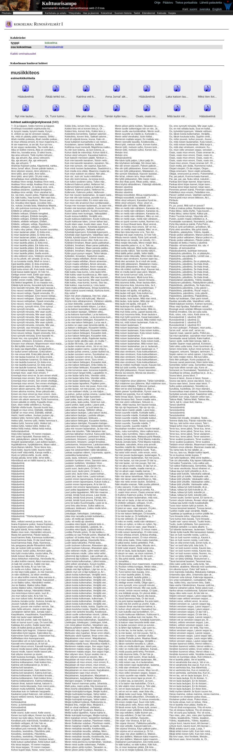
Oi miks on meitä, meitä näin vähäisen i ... (137, 521)
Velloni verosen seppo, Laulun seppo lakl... (191, 641)
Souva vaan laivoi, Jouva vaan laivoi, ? (189, 383)
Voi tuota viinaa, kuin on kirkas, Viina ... (189, 702)
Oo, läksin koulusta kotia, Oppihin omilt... (190, 136)
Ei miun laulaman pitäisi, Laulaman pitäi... (33, 237)
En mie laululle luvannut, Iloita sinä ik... (31, 367)
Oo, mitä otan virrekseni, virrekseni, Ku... (190, 147)
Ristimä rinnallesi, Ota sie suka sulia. (188, 311)
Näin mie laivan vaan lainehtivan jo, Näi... (136, 479)
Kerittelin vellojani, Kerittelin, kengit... (30, 726)
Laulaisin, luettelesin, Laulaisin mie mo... (86, 465)
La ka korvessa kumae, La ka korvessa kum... (89, 317)
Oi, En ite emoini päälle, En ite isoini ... (135, 556)
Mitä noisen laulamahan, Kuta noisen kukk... (138, 338)
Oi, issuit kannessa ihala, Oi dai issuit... (135, 598)
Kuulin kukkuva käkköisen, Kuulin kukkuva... (88, 218)
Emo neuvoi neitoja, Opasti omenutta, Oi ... (33, 293)
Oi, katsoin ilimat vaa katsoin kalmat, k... (136, 606)
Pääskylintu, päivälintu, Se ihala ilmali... (189, 266)
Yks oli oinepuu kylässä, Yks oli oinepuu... (191, 710)
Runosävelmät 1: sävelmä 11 (184, 319)
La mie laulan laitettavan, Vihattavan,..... (86, 380)
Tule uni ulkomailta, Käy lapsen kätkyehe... (191, 460)
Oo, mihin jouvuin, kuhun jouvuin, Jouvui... (191, 139)
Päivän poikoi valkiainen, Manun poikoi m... (191, 234)
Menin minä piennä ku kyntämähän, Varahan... (89, 741)
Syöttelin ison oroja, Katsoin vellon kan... (190, 396)
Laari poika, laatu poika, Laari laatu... (84, 399)
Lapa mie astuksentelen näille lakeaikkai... (87, 449)
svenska (204, 9)
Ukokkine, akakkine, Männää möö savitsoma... (193, 566)
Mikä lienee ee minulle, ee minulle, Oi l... (136, 240)
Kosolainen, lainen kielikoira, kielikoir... (85, 144)
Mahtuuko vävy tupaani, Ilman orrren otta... (87, 630)
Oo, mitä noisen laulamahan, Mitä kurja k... (191, 144)
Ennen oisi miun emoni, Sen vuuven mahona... (35, 396)
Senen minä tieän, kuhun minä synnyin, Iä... (192, 349)
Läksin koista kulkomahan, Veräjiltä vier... (86, 601)
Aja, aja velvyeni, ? (21, 163)
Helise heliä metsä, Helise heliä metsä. (31, 428)
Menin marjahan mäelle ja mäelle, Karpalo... (88, 726)
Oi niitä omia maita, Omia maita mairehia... (137, 540)
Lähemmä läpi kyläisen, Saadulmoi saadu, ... (88, 558)
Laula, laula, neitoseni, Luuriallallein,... (85, 457)
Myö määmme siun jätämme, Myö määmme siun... (141, 383)
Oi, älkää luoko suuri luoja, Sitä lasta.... (135, 694)
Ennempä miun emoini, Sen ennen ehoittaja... (35, 378)
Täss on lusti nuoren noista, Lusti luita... (189, 540)
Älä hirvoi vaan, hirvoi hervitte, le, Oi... (189, 739)
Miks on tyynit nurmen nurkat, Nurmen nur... (138, 221)
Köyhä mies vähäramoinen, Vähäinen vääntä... (89, 301)
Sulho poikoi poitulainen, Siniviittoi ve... (189, 386)
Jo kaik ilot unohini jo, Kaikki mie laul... (31, 564)
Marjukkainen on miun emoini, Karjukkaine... (88, 670)
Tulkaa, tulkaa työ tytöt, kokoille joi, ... (188, 492)
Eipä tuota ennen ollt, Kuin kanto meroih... (33, 269)
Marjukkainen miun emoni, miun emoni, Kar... (88, 667)
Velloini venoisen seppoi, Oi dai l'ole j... (189, 611)
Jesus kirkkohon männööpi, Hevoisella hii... (33, 558)
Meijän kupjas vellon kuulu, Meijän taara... (87, 696)
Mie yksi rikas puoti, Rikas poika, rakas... (136, 181)
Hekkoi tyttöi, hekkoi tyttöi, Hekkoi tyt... (31, 426)
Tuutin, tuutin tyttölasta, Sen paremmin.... (190, 524)
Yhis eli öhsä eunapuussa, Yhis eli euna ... (191, 707)
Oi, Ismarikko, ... (123, 561)
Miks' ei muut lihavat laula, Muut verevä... (136, 224)
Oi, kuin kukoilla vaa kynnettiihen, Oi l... (135, 611)
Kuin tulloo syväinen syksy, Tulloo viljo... (85, 181)
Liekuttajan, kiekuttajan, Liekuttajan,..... (85, 513)
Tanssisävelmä (177, 407)
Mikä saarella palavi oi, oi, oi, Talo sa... (135, 245)
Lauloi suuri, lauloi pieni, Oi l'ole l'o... (84, 468)
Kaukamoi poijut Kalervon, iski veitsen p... (33, 694)
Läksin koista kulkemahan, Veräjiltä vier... (86, 577)
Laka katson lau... (177, 96)
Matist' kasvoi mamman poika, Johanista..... (87, 683)
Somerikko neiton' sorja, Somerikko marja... (191, 364)
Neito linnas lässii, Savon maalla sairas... (136, 396)
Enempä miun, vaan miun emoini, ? (29, 372)
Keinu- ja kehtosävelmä (23, 704)
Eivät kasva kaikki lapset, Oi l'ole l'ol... (31, 272)
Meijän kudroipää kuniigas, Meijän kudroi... (87, 691)
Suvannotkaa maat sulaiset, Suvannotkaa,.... (192, 391)
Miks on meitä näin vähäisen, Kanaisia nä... (137, 208)
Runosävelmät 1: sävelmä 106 (185, 317)
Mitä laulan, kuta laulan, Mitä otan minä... (136, 298)
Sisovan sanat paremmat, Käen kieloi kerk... (192, 362)
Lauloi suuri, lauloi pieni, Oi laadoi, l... (84, 471)
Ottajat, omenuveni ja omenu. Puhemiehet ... (192, 173)
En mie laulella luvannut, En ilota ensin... (32, 364)
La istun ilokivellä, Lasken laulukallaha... (86, 303)
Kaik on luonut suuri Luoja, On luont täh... (33, 622)
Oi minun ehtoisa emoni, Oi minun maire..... (137, 529)
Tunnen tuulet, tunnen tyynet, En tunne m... (191, 497)
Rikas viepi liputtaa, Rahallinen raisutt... (189, 306)
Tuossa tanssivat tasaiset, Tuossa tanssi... (191, 508)
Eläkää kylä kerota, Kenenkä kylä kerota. (32, 285)
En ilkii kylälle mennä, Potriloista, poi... (31, 346)
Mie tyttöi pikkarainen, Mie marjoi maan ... (137, 179)
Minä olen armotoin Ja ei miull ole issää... (136, 261)
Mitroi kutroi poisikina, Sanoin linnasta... (135, 280)
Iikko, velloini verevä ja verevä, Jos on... (32, 521)
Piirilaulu (173, 200)
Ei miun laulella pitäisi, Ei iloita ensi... (30, 242)
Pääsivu (168, 2)
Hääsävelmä (26, 96)
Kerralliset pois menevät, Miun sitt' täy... (32, 728)
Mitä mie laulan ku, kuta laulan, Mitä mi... (136, 309)
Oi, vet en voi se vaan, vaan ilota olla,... (135, 691)
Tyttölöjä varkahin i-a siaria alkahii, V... (189, 526)
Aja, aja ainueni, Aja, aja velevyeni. (29, 160)
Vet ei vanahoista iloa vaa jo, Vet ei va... (190, 662)
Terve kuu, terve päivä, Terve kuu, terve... (190, 428)
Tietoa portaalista (186, 2)
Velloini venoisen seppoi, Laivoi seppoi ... (190, 609)
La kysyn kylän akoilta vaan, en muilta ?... (86, 341)
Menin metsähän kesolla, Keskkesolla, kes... (88, 736)
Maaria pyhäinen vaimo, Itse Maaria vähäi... (87, 627)
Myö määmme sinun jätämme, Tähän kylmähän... (140, 380)
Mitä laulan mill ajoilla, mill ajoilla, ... (133, 295)
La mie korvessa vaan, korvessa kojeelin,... (87, 370)
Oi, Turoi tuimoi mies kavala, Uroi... (133, 572)
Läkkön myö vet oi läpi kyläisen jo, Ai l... (85, 572)
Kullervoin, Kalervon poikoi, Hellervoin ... (86, 192)
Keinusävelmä (18, 707)
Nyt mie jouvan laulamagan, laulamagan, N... (138, 455)
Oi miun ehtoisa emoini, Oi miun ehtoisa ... (137, 537)
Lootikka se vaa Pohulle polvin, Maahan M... (88, 534)
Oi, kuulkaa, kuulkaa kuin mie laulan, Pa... (137, 617)
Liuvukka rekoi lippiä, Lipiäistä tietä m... (85, 529)
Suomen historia (123, 13)
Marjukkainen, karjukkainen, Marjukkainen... (88, 678)
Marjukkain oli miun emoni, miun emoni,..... (87, 665)
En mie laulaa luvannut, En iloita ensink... (32, 357)
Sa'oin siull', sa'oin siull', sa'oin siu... (187, 330)
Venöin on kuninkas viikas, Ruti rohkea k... (191, 657)
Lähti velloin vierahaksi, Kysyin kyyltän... (86, 564)
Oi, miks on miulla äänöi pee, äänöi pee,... (137, 646)
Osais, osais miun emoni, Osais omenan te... (192, 152)
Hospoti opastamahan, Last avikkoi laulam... (34, 441)
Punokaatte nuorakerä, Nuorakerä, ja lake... (192, 221)
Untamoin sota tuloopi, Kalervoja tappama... (192, 577)
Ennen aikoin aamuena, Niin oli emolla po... (34, 388)
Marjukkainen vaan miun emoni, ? (82, 672)
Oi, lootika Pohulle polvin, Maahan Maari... (137, 638)
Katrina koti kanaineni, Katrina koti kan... (32, 672)
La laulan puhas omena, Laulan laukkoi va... (88, 351)
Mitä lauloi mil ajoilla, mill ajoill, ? (132, 303)
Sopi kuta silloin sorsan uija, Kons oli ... (189, 367)
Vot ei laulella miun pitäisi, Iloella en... (188, 704)
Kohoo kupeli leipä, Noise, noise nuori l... (32, 749)
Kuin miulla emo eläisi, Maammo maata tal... (88, 171)
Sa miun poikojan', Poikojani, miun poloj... (190, 327)
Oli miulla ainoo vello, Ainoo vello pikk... (135, 704)
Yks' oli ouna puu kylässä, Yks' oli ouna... (190, 712)
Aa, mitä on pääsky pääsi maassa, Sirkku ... (34, 136)
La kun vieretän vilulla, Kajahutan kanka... (86, 338)
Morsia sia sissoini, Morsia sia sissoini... (136, 372)
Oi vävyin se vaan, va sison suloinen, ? (135, 553)
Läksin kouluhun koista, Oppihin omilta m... (87, 609)
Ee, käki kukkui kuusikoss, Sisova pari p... (33, 200)
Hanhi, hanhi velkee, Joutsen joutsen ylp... (33, 415)
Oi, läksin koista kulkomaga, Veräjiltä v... (136, 641)
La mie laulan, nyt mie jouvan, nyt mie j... (86, 388)
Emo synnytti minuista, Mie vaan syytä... (32, 314)
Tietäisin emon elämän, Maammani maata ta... (193, 444)
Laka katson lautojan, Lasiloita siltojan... (85, 415)
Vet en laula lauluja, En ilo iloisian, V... (189, 678)
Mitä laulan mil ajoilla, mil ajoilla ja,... (134, 290)
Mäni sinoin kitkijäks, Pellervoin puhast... (136, 386)
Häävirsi (15, 518)
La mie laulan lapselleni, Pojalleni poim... (86, 383)
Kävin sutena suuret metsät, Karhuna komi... (88, 290)
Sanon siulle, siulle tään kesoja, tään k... (190, 341)
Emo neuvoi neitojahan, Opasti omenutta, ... (34, 301)
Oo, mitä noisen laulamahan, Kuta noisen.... (192, 141)
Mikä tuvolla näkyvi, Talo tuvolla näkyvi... (136, 250)
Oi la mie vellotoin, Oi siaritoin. (131, 518)
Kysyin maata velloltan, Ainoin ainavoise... (87, 261)
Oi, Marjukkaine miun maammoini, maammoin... (140, 564)
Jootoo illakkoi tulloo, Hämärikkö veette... (32, 588)
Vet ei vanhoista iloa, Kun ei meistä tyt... (190, 670)
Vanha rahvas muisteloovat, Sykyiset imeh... (192, 590)
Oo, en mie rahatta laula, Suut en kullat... (190, 128)
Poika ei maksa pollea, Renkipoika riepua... (191, 208)
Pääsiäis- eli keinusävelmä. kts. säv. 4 (189, 245)
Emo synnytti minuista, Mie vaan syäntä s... (33, 319)
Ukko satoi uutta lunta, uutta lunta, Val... (190, 564)
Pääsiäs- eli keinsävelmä (182, 248)
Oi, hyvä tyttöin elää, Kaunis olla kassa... (136, 595)
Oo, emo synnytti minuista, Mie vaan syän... (192, 126)
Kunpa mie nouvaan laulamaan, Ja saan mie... (89, 205)
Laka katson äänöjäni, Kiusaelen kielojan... (87, 423)
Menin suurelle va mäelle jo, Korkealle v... (136, 134)
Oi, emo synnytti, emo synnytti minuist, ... (136, 585)
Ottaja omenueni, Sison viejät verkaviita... (190, 171)
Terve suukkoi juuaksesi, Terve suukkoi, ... (191, 441)
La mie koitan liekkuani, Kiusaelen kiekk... (86, 367)
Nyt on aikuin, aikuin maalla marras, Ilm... (136, 473)
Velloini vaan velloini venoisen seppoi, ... (190, 598)
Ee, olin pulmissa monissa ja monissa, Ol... (33, 208)
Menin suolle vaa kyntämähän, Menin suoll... (138, 131)
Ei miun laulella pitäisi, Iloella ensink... (31, 253)
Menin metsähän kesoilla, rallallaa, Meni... (87, 731)
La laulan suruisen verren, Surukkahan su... (87, 354)
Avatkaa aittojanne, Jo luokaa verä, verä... (33, 187)
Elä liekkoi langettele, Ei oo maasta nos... (32, 282)
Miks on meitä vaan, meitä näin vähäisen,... (137, 218)
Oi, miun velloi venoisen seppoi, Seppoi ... (137, 672)
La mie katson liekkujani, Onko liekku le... (86, 364)
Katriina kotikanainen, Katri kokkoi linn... (32, 662)
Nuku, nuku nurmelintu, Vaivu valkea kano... (138, 431)
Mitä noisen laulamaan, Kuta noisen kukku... (138, 327)
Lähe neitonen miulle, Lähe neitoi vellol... (86, 550)
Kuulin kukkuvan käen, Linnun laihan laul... (87, 221)
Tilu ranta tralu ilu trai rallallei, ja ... (187, 449)
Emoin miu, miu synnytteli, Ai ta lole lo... (32, 338)
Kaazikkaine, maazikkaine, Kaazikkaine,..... (33, 614)
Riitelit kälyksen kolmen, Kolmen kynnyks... (191, 303)
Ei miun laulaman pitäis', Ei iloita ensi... (31, 232)
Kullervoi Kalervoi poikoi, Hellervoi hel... (85, 184)
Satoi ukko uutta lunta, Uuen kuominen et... (191, 346)
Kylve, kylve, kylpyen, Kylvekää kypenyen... (87, 226)
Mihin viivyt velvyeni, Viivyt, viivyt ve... (134, 203)
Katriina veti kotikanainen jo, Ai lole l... (31, 665)
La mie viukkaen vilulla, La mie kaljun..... (86, 391)
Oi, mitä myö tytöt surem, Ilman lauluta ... (136, 657)
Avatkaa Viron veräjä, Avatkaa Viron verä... (33, 181)
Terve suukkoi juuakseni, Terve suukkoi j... (191, 439)
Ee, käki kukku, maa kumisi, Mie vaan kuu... (34, 197)
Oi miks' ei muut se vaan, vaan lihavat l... (136, 526)
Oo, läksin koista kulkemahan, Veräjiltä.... (190, 134)
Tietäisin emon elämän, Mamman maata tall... (193, 447)
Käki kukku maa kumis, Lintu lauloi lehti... (86, 272)
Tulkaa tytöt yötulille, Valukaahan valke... (190, 481)
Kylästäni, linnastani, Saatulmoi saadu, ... (86, 256)
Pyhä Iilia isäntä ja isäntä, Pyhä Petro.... (190, 224)
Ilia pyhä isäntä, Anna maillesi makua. (31, 529)
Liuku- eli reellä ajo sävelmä (79, 518)
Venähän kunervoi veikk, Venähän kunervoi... (192, 654)
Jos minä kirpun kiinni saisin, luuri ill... (30, 593)
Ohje (157, 2)
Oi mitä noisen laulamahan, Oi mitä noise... (137, 532)
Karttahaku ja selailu (55, 13)
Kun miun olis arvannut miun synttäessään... (88, 203)
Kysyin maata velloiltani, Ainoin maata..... (86, 258)
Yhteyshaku (75, 13)
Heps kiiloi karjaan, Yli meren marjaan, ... (32, 434)
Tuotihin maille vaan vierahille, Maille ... (189, 511)
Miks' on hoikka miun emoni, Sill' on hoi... (136, 226)
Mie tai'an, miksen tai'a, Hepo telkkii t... (135, 176)
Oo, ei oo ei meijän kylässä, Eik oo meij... (136, 749)
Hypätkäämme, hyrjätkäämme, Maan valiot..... (35, 444)
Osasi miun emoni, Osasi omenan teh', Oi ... (192, 163)
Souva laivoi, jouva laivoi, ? (183, 375)
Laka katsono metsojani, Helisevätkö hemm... (88, 426)
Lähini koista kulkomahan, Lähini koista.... (86, 561)
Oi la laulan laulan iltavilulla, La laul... (134, 511)
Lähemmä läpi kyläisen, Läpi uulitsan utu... (87, 556)
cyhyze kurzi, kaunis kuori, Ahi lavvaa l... (190, 723)
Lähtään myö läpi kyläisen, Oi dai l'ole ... (86, 566)
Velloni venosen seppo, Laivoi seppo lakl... (191, 635)
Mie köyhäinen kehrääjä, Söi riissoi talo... (136, 163)
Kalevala (161, 13)
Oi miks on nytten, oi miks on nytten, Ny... (136, 524)
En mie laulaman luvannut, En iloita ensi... (33, 359)
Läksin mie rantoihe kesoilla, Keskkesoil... (86, 611)
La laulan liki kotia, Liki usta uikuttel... (84, 343)
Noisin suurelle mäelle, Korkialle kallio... (135, 412)
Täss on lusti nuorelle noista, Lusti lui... (189, 534)
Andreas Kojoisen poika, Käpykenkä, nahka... (35, 165)
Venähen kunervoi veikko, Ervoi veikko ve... (191, 649)
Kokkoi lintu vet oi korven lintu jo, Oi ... (85, 128)
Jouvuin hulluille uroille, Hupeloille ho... (31, 603)
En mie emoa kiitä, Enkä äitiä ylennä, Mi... (33, 354)
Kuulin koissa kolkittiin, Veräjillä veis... (84, 216)
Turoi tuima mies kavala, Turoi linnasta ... (190, 518)
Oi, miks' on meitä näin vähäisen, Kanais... (137, 649)
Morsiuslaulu (121, 378)
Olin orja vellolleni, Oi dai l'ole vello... (134, 715)
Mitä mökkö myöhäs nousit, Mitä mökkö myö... (139, 319)
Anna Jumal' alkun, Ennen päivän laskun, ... (34, 168)
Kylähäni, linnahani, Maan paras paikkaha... (87, 245)
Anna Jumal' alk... (116, 96)
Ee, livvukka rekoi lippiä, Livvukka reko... (32, 203)
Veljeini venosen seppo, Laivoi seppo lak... (191, 595)
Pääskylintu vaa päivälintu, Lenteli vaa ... (190, 256)
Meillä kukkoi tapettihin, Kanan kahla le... (86, 712)
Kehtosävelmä (18, 702)
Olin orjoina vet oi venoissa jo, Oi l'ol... (135, 731)
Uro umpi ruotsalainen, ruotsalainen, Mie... (191, 580)
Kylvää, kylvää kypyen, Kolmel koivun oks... (87, 237)
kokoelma (51, 42)
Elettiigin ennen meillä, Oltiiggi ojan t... (31, 277)
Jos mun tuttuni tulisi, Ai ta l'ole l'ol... (30, 595)
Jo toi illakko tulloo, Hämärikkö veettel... (32, 582)
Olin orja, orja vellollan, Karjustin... (133, 718)
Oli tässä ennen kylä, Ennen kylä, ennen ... (137, 707)
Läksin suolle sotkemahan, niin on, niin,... (86, 617)
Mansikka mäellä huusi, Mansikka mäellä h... (88, 643)
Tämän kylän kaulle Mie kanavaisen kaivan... (192, 532)
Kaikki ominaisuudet (23, 53)
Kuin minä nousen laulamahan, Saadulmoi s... (89, 168)
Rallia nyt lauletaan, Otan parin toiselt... (189, 298)
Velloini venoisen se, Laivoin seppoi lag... (190, 603)
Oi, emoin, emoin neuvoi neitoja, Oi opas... (137, 590)
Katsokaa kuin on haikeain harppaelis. (31, 691)
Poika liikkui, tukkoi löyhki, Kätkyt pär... (189, 213)
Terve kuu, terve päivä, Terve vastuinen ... (190, 436)
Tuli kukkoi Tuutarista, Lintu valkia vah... (190, 463)
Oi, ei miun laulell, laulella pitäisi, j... (133, 577)
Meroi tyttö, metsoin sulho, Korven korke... (137, 144)
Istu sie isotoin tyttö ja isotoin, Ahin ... (30, 548)
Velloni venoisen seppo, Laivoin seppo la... (191, 630)
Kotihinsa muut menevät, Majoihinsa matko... (88, 147)
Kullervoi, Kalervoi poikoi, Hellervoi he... (85, 189)
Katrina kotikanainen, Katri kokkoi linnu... (32, 678)
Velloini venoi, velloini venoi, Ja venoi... (189, 601)
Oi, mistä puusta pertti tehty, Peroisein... (136, 651)
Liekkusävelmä (72, 511)
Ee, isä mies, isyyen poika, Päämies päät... (33, 195)
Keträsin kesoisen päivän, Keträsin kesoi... (33, 739)
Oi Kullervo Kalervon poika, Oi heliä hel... (136, 495)
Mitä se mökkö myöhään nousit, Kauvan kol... (138, 364)
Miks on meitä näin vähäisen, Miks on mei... (137, 216)
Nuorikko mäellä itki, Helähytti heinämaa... (137, 447)
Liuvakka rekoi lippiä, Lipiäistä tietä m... (85, 524)
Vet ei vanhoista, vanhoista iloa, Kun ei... (190, 672)
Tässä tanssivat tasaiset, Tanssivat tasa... (190, 561)
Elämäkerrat (148, 13)
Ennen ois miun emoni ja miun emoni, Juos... (34, 394)
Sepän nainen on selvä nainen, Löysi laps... (192, 354)
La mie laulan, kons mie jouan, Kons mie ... (87, 386)
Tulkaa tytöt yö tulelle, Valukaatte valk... (189, 476)
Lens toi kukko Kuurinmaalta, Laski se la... (87, 503)
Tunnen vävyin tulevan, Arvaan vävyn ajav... (192, 500)
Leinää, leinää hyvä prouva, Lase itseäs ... (87, 495)
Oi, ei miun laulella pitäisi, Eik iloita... (134, 580)
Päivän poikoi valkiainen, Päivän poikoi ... (190, 240)
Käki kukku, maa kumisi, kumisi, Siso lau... (87, 282)
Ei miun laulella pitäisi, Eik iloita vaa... (30, 250)
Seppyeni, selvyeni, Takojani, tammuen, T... (191, 351)
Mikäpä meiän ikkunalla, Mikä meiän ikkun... (138, 256)
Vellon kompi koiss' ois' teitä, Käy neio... (190, 627)
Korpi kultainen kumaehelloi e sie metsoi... (87, 141)
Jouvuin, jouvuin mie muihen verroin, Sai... (33, 606)
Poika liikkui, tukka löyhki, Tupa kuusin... (190, 211)
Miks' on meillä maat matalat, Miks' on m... (137, 229)
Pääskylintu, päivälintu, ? (182, 258)
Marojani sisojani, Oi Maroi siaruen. (83, 680)
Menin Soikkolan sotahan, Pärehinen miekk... (88, 720)
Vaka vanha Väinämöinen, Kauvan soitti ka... (192, 585)
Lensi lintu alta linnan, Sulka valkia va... (85, 505)
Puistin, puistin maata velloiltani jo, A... (189, 218)
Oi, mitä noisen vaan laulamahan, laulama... (138, 665)
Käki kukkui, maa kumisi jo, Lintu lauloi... (86, 285)
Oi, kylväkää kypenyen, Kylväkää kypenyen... (138, 619)
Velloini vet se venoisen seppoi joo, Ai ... (190, 619)
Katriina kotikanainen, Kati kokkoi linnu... (32, 659)
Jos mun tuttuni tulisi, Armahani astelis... (32, 598)
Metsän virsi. (121, 152)
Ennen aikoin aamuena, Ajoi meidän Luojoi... (34, 386)
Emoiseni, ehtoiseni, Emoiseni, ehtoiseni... (33, 341)
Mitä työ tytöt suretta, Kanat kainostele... (136, 367)
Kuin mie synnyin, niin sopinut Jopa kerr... (86, 165)
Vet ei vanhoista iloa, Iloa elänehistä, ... (189, 667)
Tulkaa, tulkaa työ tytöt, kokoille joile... (188, 495)
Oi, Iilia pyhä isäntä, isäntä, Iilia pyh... (134, 558)
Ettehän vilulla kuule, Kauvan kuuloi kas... (33, 407)
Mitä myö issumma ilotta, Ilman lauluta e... (137, 314)
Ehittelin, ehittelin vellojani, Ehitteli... (30, 221)
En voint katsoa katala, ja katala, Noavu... (32, 370)
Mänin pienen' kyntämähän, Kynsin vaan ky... (138, 391)
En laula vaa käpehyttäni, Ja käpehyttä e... (33, 349)
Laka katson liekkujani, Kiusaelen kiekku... (87, 420)
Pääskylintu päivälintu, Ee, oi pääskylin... (190, 253)
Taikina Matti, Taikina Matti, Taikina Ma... (190, 399)
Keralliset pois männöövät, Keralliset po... (32, 720)
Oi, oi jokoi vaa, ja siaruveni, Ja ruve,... (135, 680)
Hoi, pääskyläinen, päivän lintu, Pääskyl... (33, 439)
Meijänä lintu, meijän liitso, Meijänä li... (85, 704)
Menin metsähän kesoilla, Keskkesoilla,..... (87, 728)
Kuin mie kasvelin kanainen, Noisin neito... (87, 160)
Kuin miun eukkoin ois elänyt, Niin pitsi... (86, 173)
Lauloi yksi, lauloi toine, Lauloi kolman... (85, 473)
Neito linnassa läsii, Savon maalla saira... (136, 399)
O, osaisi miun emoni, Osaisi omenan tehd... (138, 492)
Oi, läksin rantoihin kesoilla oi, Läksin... (135, 643)
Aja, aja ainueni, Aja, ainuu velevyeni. (30, 157)
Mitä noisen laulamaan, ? (128, 325)
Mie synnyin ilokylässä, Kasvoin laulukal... (137, 173)
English (217, 9)
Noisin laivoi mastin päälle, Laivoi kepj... (136, 410)
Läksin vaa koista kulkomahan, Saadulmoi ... (88, 619)
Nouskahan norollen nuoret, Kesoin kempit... (138, 428)
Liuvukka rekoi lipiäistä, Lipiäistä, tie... (84, 526)
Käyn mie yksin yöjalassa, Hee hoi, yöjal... (87, 295)
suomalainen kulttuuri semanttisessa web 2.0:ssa (73, 8)
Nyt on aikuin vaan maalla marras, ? (134, 471)
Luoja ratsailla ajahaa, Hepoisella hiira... (85, 540)
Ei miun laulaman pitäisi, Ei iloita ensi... (31, 234)
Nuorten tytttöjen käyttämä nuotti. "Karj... (136, 449)
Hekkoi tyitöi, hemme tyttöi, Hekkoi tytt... (32, 423)
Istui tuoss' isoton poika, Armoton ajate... (32, 550)
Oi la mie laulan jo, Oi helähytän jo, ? (134, 516)
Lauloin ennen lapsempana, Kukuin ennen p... (89, 479)
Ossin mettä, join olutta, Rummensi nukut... (191, 165)
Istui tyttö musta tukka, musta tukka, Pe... (32, 553)
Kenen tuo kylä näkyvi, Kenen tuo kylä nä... (33, 715)
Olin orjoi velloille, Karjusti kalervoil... (134, 726)
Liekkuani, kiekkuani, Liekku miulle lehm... (87, 508)
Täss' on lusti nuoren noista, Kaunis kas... (190, 548)
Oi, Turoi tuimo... (55, 116)
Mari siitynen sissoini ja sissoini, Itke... (84, 657)
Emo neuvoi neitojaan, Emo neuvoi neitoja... (34, 295)
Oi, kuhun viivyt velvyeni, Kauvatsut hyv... (136, 609)
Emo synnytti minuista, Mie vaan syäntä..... (33, 322)
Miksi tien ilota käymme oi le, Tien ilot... (135, 232)
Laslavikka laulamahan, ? (78, 455)
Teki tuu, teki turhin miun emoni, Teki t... (189, 423)
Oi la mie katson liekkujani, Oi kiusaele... (136, 513)
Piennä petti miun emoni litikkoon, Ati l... (190, 197)
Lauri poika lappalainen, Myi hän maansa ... (87, 489)
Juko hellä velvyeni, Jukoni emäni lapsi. (31, 609)
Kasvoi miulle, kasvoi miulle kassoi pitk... (32, 651)
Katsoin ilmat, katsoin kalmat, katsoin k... (32, 683)
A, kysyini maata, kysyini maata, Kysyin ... (33, 131)
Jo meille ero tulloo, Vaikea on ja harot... (32, 569)
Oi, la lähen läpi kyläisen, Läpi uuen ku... (136, 627)
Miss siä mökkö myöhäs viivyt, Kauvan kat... (138, 269)
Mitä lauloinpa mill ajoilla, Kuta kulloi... (135, 306)
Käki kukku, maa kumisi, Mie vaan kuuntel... (88, 280)
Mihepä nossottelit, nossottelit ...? (132, 197)
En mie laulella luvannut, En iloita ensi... (32, 362)
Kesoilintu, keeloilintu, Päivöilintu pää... (31, 731)
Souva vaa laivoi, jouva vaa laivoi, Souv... (190, 380)
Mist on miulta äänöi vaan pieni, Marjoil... (136, 272)
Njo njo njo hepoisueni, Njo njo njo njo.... (136, 407)
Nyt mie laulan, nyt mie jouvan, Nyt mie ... (136, 463)
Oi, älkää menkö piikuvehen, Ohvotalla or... (137, 696)
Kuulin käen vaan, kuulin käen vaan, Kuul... (87, 224)
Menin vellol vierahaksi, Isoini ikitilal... (134, 136)
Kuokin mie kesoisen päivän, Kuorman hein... (88, 208)
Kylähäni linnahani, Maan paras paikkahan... (88, 242)
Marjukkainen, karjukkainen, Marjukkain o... (87, 675)
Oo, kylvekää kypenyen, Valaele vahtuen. (190, 131)
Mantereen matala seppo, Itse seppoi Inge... (88, 651)
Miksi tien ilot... (207, 96)
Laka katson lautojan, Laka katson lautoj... (87, 412)
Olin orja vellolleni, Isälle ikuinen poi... (134, 712)
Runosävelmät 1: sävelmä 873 (185, 322)
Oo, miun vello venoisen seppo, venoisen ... (192, 149)
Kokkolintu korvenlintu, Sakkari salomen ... (87, 134)
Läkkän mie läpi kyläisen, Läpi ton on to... (86, 569)
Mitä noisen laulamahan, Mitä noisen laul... (137, 343)
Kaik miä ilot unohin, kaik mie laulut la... (31, 619)
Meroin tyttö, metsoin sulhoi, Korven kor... (136, 149)
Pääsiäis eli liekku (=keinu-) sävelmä (188, 242)
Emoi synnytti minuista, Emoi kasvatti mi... (33, 335)
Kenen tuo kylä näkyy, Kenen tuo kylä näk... (34, 718)
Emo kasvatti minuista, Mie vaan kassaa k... (34, 288)
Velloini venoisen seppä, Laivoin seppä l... (191, 617)
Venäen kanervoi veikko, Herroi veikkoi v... (191, 643)
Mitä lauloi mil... (177, 116)
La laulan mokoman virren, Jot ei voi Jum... (87, 346)
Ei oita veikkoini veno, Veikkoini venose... (32, 256)
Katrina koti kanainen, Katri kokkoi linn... (32, 670)
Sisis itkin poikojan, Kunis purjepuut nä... (190, 359)
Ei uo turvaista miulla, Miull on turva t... (31, 261)
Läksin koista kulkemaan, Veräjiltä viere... (86, 574)
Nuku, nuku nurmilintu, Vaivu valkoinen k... (137, 434)
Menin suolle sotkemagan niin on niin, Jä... (137, 128)
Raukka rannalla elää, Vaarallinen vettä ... (190, 301)
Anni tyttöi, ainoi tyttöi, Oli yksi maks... (31, 176)
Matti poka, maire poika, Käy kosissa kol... (87, 686)
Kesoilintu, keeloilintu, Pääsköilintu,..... (31, 736)
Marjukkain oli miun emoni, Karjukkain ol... (87, 659)
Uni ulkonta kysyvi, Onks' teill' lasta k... (189, 569)
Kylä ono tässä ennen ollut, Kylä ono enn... (87, 240)
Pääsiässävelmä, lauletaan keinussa (188, 250)
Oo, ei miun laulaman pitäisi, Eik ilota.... (135, 747)
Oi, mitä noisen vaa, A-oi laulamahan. (134, 662)
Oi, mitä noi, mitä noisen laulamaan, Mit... (136, 659)
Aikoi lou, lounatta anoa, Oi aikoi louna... (32, 152)
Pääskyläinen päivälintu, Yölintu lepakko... (191, 280)
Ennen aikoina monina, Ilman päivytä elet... (33, 391)
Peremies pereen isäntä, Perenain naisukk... (192, 189)
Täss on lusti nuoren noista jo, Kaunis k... (190, 537)
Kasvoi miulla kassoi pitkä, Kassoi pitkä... (32, 649)
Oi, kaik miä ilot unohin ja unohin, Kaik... (136, 603)
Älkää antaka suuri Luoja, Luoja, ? (187, 728)
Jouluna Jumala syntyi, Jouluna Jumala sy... (34, 601)
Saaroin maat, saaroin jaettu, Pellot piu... (190, 333)
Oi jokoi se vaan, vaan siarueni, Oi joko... (136, 508)
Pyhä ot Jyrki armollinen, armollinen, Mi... (190, 226)
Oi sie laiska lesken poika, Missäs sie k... (136, 545)
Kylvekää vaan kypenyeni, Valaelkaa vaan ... (88, 234)
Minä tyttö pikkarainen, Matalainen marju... (137, 264)
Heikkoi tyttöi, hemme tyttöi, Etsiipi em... (32, 418)
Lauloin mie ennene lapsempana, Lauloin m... (88, 487)
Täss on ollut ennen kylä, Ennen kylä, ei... (191, 542)
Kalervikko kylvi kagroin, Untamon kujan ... (33, 630)
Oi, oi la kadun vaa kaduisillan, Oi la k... (135, 683)
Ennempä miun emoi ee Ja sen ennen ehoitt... (35, 375)
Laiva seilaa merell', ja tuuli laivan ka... (85, 407)
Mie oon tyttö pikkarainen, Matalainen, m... (137, 171)
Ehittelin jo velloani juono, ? (25, 211)
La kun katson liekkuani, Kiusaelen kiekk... (87, 330)
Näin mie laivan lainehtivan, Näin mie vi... (136, 476)
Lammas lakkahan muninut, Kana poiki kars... (88, 434)
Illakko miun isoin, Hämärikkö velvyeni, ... (32, 532)
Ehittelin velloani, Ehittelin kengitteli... (30, 213)
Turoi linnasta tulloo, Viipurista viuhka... (189, 516)
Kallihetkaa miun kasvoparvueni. (28, 638)
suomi (193, 9)
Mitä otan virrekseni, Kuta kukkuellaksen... (137, 351)
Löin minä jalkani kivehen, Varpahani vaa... (87, 625)
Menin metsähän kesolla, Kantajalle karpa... (87, 734)
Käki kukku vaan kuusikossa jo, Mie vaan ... (87, 274)
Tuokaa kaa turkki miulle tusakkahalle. (189, 503)
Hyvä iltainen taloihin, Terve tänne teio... (32, 447)
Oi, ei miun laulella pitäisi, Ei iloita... (133, 574)
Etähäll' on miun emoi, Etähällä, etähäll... (32, 412)
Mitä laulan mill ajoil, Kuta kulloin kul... (135, 293)
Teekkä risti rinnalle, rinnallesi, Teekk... (189, 418)
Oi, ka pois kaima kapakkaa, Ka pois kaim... (137, 601)
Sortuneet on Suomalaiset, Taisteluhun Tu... (192, 370)
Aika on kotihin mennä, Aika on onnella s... (33, 149)
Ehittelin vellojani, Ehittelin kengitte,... (30, 216)
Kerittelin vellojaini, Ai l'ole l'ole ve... (29, 723)
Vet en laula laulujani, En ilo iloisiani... (188, 680)
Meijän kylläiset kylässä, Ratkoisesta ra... (86, 702)
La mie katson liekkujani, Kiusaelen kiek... (86, 362)
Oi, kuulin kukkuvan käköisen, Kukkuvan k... (138, 614)
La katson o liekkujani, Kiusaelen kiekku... (86, 327)
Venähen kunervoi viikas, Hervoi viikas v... (191, 651)
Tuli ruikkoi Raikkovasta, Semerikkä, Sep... (191, 465)
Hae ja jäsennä (91, 13)
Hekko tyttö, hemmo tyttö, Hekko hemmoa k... (35, 420)
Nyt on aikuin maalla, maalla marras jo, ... (136, 468)
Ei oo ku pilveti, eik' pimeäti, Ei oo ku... (31, 258)
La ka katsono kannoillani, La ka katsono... (87, 314)
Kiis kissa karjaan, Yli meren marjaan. (30, 744)
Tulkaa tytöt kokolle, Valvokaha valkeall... (190, 473)
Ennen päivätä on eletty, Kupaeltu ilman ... (33, 402)
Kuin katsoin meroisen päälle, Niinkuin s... (86, 157)
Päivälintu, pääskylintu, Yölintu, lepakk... (190, 232)
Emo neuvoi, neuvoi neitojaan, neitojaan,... (33, 303)
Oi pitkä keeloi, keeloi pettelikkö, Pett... (135, 542)
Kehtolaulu (16, 699)
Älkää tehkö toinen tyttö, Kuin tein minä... (190, 731)
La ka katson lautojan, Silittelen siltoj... (85, 311)
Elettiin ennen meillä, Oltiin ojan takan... (32, 280)
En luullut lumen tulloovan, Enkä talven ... (32, 351)
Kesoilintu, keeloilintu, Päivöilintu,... (29, 734)
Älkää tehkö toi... (56, 96)
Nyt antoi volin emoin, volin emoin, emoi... (137, 452)
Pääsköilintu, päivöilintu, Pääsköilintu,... (189, 295)
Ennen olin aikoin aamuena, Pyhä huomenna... (35, 399)
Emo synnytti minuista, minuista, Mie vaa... (33, 325)
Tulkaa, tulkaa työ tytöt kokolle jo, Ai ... (189, 489)
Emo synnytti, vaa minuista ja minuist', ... (32, 327)
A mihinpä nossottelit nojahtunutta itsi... (31, 128)
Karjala (172, 13)
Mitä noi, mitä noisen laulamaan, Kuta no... (137, 322)
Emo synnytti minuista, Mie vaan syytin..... (33, 311)
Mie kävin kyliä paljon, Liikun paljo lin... (135, 160)
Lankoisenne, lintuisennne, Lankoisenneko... (88, 444)
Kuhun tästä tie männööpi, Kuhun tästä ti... (87, 152)
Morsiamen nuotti (124, 375)
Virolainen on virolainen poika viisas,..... (189, 696)
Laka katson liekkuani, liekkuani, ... (83, 418)
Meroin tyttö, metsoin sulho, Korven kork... (137, 147)
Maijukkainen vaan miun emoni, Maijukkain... (88, 641)
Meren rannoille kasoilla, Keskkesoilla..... (136, 141)
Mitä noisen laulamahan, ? (128, 335)
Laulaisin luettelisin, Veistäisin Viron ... (85, 463)
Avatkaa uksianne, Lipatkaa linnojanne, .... (33, 189)
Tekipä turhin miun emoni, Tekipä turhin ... (190, 426)
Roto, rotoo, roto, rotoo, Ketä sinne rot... (190, 314)
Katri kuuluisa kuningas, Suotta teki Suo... (33, 657)
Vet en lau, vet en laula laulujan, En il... (189, 675)
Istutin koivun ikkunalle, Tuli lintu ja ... (30, 556)
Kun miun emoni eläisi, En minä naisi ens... (87, 200)
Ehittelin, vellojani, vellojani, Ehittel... (30, 226)
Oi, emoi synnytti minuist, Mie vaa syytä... (136, 588)
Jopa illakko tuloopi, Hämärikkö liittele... (31, 590)
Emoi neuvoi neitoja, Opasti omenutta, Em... (34, 333)
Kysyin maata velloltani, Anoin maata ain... (87, 266)
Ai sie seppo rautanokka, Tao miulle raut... (33, 147)
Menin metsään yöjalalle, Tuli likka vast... (86, 739)
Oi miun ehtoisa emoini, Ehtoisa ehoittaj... (136, 534)
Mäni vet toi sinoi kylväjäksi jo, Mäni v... (135, 388)
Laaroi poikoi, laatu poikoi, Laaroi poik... (85, 404)
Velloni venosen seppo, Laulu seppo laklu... (191, 638)
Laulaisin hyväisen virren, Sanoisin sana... (87, 460)
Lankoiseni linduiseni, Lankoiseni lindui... (86, 436)
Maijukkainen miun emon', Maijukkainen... (86, 638)
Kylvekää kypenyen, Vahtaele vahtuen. (85, 229)
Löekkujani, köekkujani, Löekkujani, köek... (87, 622)
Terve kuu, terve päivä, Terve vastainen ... (190, 434)
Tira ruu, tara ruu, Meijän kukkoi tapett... (190, 452)
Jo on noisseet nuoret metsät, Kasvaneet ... (34, 580)
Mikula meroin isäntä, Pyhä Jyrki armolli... (136, 237)
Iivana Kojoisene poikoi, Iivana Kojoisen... (33, 524)
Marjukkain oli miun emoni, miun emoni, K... (87, 662)
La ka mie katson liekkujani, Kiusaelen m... (87, 319)
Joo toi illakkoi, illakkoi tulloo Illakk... (30, 585)
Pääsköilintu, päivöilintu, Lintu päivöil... (189, 293)
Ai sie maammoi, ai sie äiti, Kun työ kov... (32, 144)
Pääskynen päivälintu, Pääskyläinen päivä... (192, 282)
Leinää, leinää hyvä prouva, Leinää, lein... (86, 497)
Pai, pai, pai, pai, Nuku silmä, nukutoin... (190, 179)
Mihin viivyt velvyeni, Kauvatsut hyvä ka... (136, 200)
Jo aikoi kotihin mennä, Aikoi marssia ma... (33, 561)
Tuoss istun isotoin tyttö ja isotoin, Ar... (189, 505)
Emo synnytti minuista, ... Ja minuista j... (32, 309)
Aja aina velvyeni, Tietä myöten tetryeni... (32, 155)
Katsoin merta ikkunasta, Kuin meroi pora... (33, 686)
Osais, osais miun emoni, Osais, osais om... (192, 160)
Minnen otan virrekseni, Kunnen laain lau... (137, 258)
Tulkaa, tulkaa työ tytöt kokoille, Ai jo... (189, 487)
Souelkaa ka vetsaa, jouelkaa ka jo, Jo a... (191, 372)
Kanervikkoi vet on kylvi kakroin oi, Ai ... (31, 641)
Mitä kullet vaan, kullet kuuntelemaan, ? (135, 288)
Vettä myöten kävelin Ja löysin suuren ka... (191, 691)
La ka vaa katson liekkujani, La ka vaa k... (86, 322)
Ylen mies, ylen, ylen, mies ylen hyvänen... (191, 715)
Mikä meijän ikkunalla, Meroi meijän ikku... (137, 242)
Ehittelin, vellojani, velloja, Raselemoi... (31, 224)
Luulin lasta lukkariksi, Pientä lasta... (84, 542)
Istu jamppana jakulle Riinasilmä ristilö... (32, 545)
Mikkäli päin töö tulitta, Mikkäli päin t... (134, 205)
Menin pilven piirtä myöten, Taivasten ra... (86, 747)
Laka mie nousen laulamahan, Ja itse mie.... (88, 428)
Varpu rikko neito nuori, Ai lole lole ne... (189, 593)
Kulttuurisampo (59, 3)
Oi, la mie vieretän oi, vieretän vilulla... (135, 635)
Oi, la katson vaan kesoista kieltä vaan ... (136, 622)
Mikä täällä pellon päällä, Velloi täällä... (135, 253)
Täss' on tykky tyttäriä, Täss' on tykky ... (189, 556)
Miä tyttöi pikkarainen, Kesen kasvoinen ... (137, 370)
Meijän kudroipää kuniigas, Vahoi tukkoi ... (87, 694)
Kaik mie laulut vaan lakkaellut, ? (28, 617)
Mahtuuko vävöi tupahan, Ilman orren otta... (87, 635)
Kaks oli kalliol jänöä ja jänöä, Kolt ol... (31, 627)
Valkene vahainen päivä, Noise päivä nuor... (192, 588)
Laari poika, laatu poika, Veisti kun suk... (86, 402)
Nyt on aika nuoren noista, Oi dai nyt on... (136, 465)
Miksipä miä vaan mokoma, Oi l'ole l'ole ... (137, 234)
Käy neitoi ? (71, 293)
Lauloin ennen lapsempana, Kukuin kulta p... (88, 481)
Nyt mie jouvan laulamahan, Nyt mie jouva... (138, 457)
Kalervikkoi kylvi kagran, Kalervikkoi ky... (32, 633)
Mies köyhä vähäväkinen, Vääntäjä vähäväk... (139, 184)
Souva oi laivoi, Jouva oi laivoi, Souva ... (190, 378)
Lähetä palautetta (211, 2)
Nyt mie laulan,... (25, 116)
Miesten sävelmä (124, 187)
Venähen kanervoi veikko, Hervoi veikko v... (191, 646)
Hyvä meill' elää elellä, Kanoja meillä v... (32, 452)
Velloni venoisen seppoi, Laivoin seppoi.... (191, 633)
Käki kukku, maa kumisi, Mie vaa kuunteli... (87, 277)
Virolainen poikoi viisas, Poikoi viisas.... (189, 699)
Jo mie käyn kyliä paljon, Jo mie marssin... (33, 572)
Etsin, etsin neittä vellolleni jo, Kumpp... (31, 404)
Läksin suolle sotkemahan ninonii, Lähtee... (87, 614)
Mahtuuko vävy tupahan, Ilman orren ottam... (88, 633)
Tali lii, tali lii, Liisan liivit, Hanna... (186, 402)
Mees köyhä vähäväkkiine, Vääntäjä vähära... (88, 688)
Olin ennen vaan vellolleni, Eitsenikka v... (136, 710)
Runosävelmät (54, 47)
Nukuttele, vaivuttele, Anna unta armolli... (136, 444)
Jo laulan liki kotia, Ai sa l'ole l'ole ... (29, 566)
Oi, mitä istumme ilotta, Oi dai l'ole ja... (135, 654)
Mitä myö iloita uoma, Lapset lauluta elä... (136, 311)
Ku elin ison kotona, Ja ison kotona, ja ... (86, 149)
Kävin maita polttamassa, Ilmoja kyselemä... (88, 288)
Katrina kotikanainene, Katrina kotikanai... (33, 680)
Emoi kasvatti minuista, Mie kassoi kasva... (33, 330)
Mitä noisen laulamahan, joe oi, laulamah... (137, 346)
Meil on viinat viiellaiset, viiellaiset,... (83, 707)
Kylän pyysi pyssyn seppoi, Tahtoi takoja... (87, 253)
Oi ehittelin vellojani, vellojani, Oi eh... (134, 503)
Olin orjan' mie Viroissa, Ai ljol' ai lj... (133, 720)
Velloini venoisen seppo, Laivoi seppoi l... (190, 606)
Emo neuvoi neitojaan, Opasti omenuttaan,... (34, 298)
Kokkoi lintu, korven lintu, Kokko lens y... (86, 131)
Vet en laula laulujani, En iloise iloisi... (188, 688)
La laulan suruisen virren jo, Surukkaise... (86, 357)
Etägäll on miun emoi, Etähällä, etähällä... (33, 410)
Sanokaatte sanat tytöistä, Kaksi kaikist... (190, 338)
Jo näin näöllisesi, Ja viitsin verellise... (31, 574)
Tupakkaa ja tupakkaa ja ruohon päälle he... (192, 513)
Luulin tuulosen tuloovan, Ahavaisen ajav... (87, 548)
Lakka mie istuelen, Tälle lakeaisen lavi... (86, 431)
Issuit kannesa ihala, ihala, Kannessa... (31, 542)
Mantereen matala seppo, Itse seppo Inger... (88, 646)
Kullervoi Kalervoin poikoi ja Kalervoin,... (86, 187)
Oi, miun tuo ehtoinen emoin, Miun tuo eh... (137, 670)
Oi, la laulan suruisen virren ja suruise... (135, 625)
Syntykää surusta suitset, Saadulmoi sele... (191, 394)
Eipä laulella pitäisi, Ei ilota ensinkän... (31, 264)
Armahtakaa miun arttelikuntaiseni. (29, 179)
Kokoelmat (106, 13)
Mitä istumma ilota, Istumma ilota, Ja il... (136, 285)
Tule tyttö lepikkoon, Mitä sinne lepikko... (190, 457)
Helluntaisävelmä (20, 431)
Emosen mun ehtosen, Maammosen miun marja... (37, 343)
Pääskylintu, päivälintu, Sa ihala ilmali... (189, 264)
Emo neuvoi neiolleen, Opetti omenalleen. (33, 290)
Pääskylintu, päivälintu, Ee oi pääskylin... (190, 261)
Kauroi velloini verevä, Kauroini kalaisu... (32, 696)
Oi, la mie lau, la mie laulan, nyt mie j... (135, 630)
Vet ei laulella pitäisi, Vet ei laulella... (188, 659)
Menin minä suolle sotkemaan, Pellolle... (86, 744)
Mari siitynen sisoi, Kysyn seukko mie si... (86, 654)
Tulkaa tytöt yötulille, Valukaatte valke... (189, 484)
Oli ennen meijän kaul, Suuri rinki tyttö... (136, 702)
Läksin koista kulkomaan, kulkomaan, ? (85, 598)
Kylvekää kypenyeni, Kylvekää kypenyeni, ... (88, 232)
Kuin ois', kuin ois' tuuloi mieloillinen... (84, 176)
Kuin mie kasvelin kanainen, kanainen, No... (88, 163)
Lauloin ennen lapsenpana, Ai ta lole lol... (86, 484)
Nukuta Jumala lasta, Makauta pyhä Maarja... (138, 436)
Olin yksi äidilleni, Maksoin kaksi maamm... (137, 736)
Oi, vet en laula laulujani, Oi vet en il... (134, 688)
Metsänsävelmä (123, 157)
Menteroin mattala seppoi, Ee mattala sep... (137, 139)
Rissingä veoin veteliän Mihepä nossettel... (191, 309)
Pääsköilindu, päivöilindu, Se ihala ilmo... (190, 285)
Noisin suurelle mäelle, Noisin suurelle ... (136, 420)
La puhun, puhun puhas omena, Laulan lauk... (89, 394)
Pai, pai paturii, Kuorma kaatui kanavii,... (190, 176)
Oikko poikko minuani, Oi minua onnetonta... (138, 699)
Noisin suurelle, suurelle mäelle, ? (132, 426)
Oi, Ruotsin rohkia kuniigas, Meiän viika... (136, 566)
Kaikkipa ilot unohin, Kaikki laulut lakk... (31, 625)
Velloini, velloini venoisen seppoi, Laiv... (189, 622)
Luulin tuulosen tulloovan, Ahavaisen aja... (87, 545)
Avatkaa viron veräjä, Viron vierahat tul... (32, 192)
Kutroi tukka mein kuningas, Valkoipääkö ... (87, 213)
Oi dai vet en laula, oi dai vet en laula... (135, 500)
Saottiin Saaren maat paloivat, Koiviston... (191, 343)
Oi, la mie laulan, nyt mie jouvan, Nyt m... (136, 633)
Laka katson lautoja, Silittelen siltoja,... (85, 410)
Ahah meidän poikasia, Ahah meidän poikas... (35, 139)
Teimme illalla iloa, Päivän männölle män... (191, 420)
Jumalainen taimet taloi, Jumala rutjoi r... (32, 611)
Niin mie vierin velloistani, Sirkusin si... (135, 402)
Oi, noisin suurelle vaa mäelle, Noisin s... (136, 675)
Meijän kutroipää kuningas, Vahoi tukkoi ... (87, 699)
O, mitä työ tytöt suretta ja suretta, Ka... (135, 489)
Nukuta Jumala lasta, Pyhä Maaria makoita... (138, 439)
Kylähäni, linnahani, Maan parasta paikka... (87, 248)
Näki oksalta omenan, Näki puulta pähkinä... (138, 484)
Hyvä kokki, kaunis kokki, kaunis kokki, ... (32, 449)
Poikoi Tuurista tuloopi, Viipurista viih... (189, 216)
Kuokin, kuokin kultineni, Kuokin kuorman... (87, 211)
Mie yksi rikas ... (86, 116)
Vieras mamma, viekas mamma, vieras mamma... (195, 694)
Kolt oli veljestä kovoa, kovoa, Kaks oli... (86, 139)
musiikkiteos (25, 72)
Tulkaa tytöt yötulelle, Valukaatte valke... (190, 479)
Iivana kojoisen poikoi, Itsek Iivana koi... (32, 526)
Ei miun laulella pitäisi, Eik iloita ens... (30, 245)
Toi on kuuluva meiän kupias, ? (185, 455)
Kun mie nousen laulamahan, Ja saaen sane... (89, 195)
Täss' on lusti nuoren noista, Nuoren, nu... (191, 553)
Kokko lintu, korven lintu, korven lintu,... (85, 126)
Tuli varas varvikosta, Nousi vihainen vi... (190, 468)
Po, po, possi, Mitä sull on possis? (187, 205)
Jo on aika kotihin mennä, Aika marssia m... (34, 577)
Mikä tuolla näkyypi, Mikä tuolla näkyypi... (136, 248)
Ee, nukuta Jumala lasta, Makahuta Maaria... (34, 205)
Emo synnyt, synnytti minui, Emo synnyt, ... (33, 306)
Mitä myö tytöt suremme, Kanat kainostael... (138, 317)
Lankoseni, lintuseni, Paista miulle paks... (86, 447)
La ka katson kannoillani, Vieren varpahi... (86, 309)
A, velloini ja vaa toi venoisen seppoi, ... (31, 134)
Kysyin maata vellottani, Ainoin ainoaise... (86, 269)
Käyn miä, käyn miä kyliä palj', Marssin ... (86, 298)
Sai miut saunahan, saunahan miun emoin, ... (192, 335)
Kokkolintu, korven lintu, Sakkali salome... (86, 136)
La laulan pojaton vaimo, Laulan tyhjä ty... (86, 349)
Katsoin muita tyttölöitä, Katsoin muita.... (32, 688)
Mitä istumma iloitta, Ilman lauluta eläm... (136, 282)
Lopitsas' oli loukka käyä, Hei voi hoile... (85, 537)
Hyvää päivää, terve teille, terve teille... (31, 457)
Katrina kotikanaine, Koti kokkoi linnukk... (32, 675)
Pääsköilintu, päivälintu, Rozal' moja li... (189, 290)
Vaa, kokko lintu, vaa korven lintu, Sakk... (190, 582)
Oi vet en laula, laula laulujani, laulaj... (134, 550)
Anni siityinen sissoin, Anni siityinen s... (31, 171)
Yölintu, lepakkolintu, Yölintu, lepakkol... (189, 718)
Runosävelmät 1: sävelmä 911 (185, 325)
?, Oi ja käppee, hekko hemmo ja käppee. (33, 126)
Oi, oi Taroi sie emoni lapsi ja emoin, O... (136, 678)
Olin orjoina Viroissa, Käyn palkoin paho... (137, 728)
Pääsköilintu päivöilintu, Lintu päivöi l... (189, 288)
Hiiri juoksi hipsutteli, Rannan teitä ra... (31, 436)
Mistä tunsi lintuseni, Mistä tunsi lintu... (135, 277)
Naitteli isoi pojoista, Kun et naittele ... (134, 394)
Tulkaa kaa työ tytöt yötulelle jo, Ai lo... (189, 471)
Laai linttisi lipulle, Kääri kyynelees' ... (84, 396)
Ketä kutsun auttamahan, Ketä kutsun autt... (34, 741)
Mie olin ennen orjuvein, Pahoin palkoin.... (137, 165)
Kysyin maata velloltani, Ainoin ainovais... (86, 264)
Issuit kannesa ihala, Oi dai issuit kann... (32, 540)
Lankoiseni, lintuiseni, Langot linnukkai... (86, 439)
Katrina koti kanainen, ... (23, 667)
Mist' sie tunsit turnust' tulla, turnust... (134, 274)
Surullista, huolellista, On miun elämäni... (190, 388)
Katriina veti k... (86, 96)
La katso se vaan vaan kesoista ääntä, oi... (87, 325)
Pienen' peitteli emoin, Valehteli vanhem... (191, 195)
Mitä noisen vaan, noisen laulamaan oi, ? (136, 349)
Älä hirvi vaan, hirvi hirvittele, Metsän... (189, 736)
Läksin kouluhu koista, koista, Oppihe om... (87, 606)
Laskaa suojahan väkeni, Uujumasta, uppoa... (89, 452)
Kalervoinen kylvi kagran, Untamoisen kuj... (33, 635)
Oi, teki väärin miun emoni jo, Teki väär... (136, 686)
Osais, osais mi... (147, 116)
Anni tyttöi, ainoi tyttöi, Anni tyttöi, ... (29, 173)
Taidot (137, 13)
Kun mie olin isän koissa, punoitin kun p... (86, 197)
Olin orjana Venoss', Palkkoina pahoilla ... (136, 723)
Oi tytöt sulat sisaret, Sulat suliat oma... (135, 548)
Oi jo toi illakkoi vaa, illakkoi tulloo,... (133, 505)
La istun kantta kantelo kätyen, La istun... (86, 306)
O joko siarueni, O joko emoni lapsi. (133, 487)
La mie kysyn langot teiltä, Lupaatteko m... (87, 372)
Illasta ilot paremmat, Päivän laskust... (31, 534)
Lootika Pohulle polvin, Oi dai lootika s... (85, 532)
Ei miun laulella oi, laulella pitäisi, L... (30, 240)
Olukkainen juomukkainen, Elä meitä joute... (138, 741)
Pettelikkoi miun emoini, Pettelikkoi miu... (190, 192)
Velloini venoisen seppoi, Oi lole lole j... (189, 614)
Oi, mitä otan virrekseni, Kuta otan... (133, 667)
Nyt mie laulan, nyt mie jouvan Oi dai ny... (136, 460)
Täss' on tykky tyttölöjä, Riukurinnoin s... (190, 558)
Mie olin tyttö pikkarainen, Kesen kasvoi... (136, 168)
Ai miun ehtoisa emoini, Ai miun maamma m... (35, 141)
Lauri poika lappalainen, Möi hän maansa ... (87, 492)
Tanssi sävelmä (177, 404)
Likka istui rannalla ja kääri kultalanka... (85, 516)
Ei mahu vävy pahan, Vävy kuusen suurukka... (35, 229)
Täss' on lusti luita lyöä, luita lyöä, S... (188, 545)
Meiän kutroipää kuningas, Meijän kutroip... (87, 715)
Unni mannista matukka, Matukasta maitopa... (193, 572)
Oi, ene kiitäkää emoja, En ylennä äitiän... (136, 593)
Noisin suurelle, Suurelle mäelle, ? (133, 423)
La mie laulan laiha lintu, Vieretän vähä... (86, 375)
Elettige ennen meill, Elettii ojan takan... (31, 274)
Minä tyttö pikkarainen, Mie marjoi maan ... (137, 266)
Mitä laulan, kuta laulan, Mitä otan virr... (135, 301)
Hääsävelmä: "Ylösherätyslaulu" (28, 516)
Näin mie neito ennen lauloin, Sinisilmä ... (136, 481)
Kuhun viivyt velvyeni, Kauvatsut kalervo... (87, 155)
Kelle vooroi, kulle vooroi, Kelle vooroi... (31, 712)
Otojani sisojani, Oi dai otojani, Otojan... (189, 168)
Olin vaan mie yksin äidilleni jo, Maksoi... (136, 734)
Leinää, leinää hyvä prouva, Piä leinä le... (86, 500)
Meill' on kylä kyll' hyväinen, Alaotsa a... (85, 710)
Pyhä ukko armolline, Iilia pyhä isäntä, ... (190, 229)
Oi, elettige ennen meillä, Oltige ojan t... (135, 582)
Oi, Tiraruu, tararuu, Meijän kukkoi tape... (136, 569)
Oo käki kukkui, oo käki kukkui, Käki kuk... (137, 744)
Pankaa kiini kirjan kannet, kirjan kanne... (190, 181)
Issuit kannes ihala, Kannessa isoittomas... (33, 537)
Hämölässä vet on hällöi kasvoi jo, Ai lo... (32, 460)
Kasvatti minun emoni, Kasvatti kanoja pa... (33, 646)
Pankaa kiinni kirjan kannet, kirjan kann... (190, 184)
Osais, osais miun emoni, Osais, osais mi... (191, 155)
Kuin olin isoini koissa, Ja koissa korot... (85, 179)
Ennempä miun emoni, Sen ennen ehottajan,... (35, 383)
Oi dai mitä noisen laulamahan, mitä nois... (137, 497)
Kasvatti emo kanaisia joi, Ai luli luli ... (30, 643)
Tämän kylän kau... (116, 116)
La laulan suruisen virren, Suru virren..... (86, 359)
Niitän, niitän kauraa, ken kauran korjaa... (136, 404)
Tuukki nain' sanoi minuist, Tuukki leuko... (190, 521)
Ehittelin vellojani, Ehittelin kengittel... (30, 218)
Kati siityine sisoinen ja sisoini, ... (28, 654)
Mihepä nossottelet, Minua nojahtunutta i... (137, 195)
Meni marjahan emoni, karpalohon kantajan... (88, 718)
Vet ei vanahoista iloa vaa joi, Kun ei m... (190, 665)
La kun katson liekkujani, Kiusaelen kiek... (86, 333)
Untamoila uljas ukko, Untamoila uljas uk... (191, 574)
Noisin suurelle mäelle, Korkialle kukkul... (136, 415)
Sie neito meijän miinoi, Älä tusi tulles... (189, 357)
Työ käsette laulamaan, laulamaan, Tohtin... (191, 529)
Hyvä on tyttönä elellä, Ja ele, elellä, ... (31, 455)
